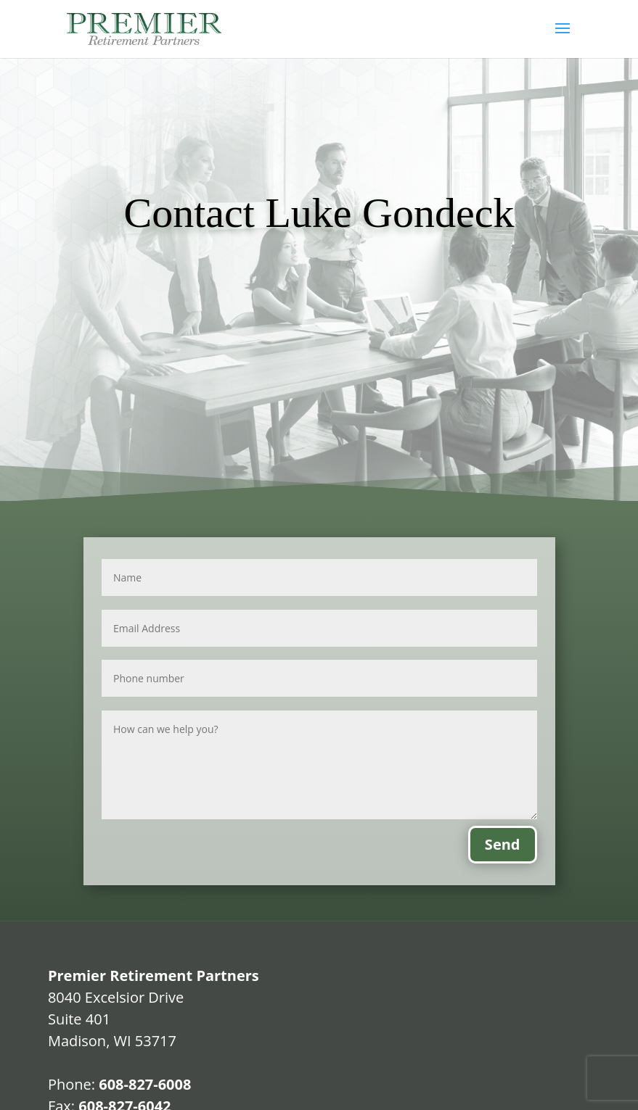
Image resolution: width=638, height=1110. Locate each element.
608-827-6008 (145, 1084)
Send (502, 844)
